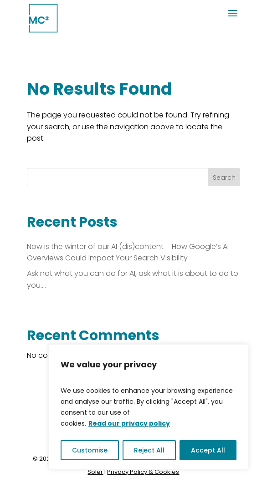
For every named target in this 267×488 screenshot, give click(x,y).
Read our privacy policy (129, 423)
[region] (148, 407)
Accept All (208, 450)
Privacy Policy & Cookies (143, 472)
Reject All (149, 450)
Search (224, 177)
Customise (90, 450)
